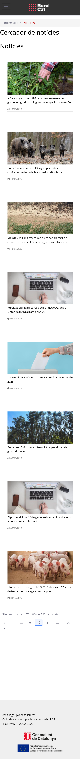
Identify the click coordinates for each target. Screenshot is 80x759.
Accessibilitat (26, 715)
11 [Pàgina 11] (48, 623)
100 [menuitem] (67, 623)
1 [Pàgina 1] (13, 623)
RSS (52, 719)
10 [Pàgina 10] (38, 623)
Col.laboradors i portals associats (25, 719)
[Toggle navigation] (6, 6)
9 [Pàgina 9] (30, 623)
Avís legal (9, 715)
